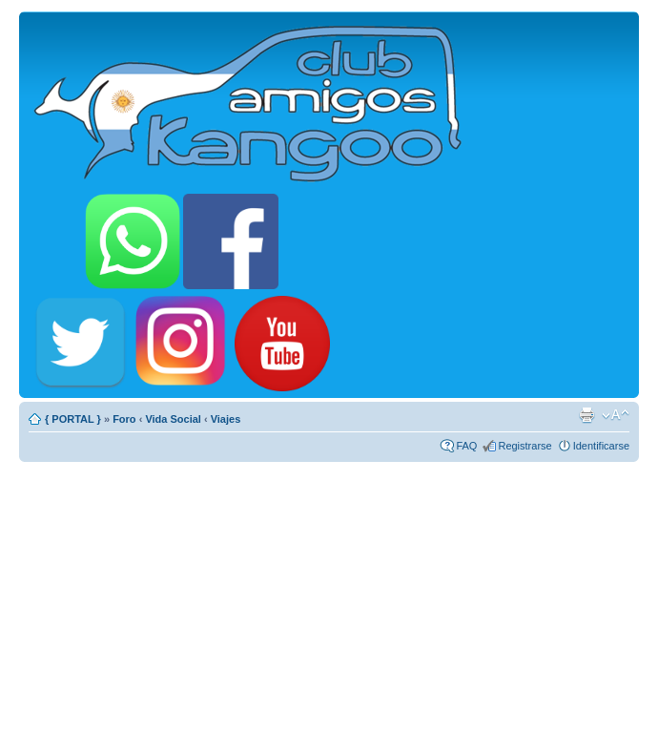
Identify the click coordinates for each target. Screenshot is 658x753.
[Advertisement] (329, 599)
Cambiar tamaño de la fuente (615, 415)
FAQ (466, 445)
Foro (124, 419)
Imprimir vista (586, 415)
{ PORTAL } (73, 419)
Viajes (226, 419)
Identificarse (601, 445)
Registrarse (524, 445)
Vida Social (173, 419)
